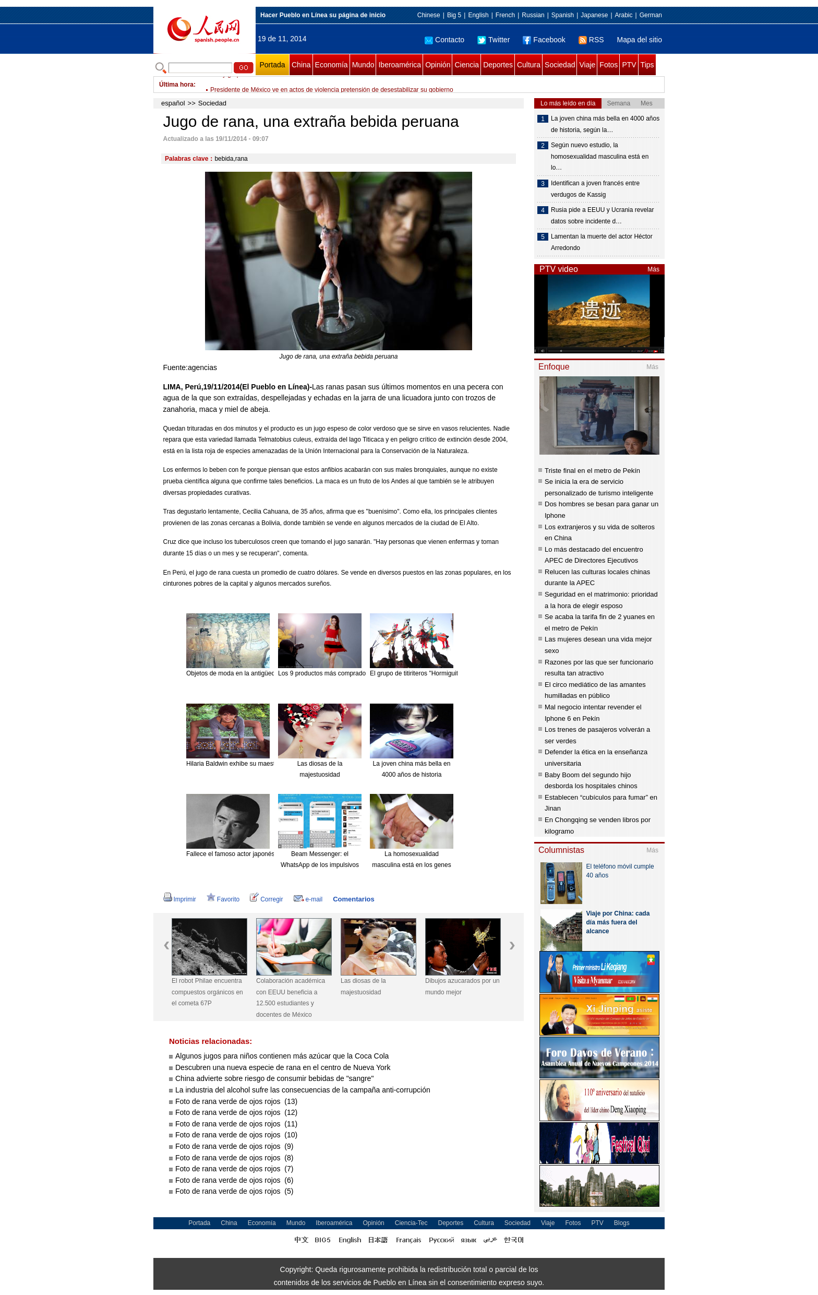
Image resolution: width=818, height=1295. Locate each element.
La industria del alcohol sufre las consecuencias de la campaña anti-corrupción (302, 1090)
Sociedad (560, 65)
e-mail (308, 899)
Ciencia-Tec (411, 1223)
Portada (272, 65)
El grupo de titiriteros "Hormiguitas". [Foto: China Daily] (446, 673)
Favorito (223, 899)
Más (653, 269)
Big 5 (454, 15)
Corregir (266, 899)
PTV (629, 65)
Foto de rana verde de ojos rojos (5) (234, 1191)
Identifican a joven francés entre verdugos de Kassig (595, 189)
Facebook (544, 39)
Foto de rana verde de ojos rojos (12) (236, 1112)
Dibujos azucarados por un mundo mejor (462, 986)
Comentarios (353, 899)
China (301, 65)
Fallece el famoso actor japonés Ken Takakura (251, 854)
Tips (647, 65)
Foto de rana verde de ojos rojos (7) (234, 1169)
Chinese (428, 15)
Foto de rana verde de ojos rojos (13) (236, 1101)
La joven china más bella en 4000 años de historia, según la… (605, 124)
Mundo (363, 65)
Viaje (587, 65)
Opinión (437, 65)
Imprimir (179, 899)
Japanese (594, 15)
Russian (533, 15)
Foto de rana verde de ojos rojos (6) (234, 1180)
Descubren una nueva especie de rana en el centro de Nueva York (283, 1067)
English (478, 15)
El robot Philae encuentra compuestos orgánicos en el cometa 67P (207, 992)
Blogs (622, 1223)
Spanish (562, 15)
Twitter (493, 39)
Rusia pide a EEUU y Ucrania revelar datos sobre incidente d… (602, 215)
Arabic (624, 15)
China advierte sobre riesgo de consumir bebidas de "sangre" (274, 1078)
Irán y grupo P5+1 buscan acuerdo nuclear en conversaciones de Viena (309, 84)
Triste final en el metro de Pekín (592, 470)
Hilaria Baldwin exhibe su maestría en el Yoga (249, 763)
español (173, 103)
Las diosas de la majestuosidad (363, 986)
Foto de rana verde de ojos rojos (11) (236, 1124)
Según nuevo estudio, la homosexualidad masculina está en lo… (599, 156)
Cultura (528, 65)
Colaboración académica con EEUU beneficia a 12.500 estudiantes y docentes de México (290, 997)
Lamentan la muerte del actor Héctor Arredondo (602, 242)
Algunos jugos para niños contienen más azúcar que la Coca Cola (282, 1056)
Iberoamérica (399, 65)
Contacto (444, 39)
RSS (591, 39)
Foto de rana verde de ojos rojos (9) (234, 1146)
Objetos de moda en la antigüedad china (242, 673)
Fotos (608, 65)
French (505, 15)
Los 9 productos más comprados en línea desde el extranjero (363, 673)
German (651, 15)
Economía (331, 65)
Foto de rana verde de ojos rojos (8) (234, 1158)
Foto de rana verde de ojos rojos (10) (236, 1135)
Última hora (176, 84)
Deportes (498, 65)
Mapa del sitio (639, 39)
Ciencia (466, 65)
